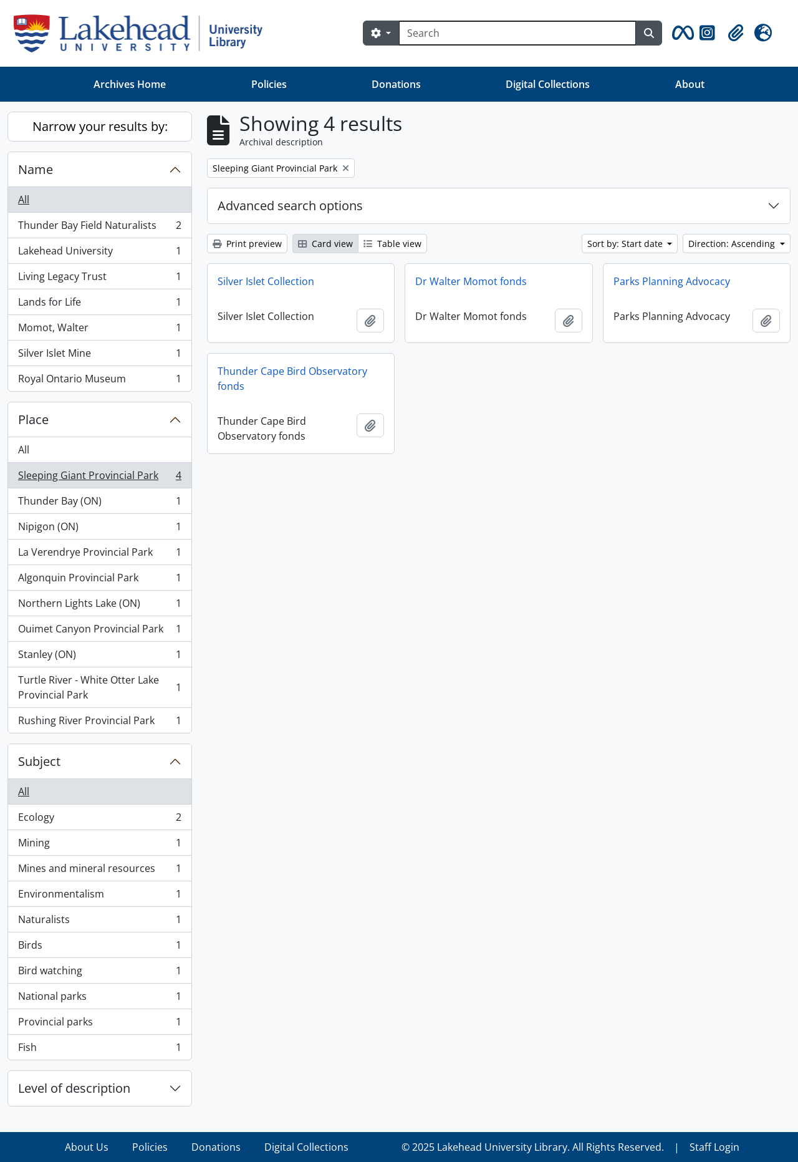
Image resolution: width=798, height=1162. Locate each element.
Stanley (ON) (99, 657)
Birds (99, 947)
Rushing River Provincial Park (99, 723)
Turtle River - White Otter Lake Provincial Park (99, 687)
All (23, 199)
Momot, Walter (99, 330)
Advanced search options (290, 205)
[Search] (517, 33)
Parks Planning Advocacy (671, 281)
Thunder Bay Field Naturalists (99, 228)
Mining (99, 845)
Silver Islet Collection (266, 281)
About (689, 84)
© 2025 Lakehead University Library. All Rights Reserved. (532, 1147)
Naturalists (99, 922)
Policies (269, 84)
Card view (325, 243)
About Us (86, 1147)
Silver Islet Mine (99, 356)
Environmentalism (99, 896)
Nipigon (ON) (99, 529)
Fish (99, 1050)
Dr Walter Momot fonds (471, 281)
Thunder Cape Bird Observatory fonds (292, 378)
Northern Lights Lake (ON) (99, 606)
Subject (39, 761)
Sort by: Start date (626, 243)
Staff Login (714, 1147)
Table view (392, 243)
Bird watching (99, 973)
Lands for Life (99, 304)
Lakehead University (99, 253)
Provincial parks (99, 1024)
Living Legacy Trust (99, 279)
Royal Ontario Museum (99, 381)
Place (33, 419)
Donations (396, 84)
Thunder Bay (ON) (99, 503)
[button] (681, 33)
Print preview (247, 243)
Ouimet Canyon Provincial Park (99, 631)
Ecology (99, 820)
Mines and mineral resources (99, 871)
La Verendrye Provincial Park (99, 555)
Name (35, 169)
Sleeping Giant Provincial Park (99, 478)
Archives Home (130, 84)
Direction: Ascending (732, 243)
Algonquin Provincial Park (99, 580)
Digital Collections (548, 84)
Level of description (74, 1088)
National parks (99, 999)
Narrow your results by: (100, 126)
